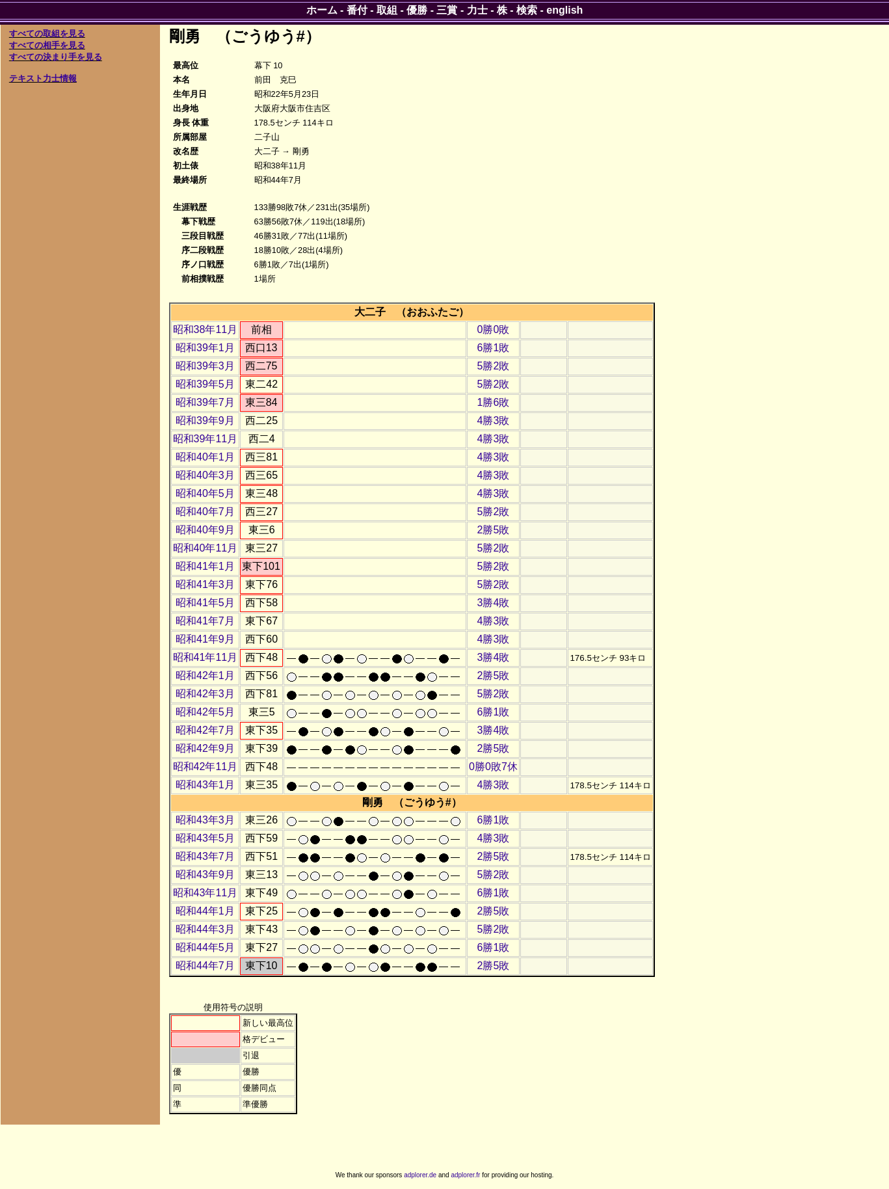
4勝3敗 (493, 420)
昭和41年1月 (205, 566)
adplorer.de (420, 1175)
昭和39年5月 (205, 384)
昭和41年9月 (205, 639)
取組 (387, 10)
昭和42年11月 (205, 766)
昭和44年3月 (205, 929)
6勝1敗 (493, 347)
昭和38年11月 (205, 329)
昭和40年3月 (205, 475)
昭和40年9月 (205, 529)
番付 (357, 10)
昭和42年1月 (205, 675)
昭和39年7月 (205, 402)
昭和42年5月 (205, 711)
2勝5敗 (493, 529)
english (564, 10)
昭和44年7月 (205, 965)
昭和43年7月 (205, 856)
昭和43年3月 (205, 819)
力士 (477, 10)
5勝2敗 (493, 365)
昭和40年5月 (205, 493)
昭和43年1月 (205, 784)
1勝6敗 (493, 402)
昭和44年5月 (205, 947)
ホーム (322, 10)
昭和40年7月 (205, 511)
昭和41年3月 (205, 584)
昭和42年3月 (205, 693)
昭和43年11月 (205, 892)
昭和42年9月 (205, 748)
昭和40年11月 (205, 548)
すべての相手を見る (47, 45)
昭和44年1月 (205, 910)
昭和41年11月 (205, 657)
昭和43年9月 (205, 874)
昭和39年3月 (205, 365)
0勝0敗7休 (493, 766)
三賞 (446, 10)
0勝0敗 (493, 329)
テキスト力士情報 (43, 78)
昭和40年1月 (205, 456)
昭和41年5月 (205, 602)
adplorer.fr (465, 1175)
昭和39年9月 (205, 420)
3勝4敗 (493, 602)
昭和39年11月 (205, 438)
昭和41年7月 (205, 620)
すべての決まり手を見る (55, 57)
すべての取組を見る (47, 33)
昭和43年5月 (205, 838)
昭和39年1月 (205, 347)
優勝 (416, 10)
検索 (526, 10)
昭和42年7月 (205, 730)
